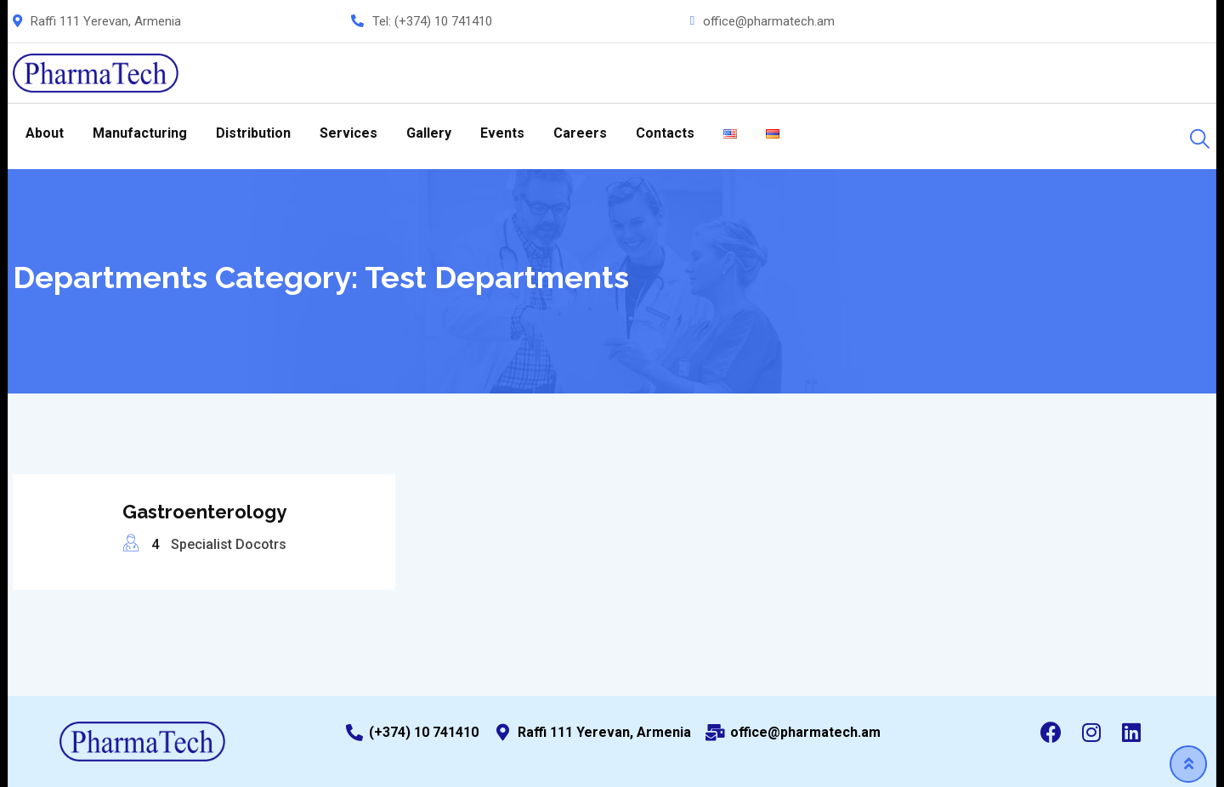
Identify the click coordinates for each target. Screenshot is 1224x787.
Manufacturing (140, 133)
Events (502, 133)
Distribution (253, 133)
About (45, 133)
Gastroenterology (204, 512)
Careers (580, 133)
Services (348, 133)
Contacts (665, 133)
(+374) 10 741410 (443, 21)
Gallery (428, 133)
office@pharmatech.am (769, 21)
